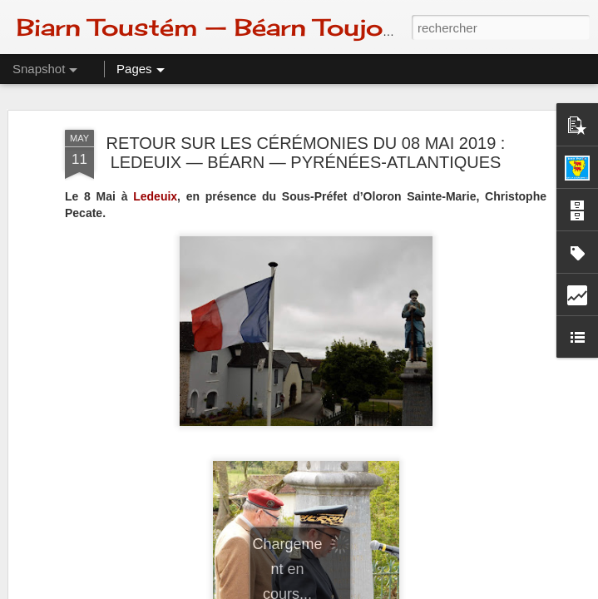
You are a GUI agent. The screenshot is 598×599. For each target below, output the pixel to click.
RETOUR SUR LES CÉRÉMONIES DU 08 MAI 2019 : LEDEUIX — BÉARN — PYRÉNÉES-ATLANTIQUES (306, 152)
